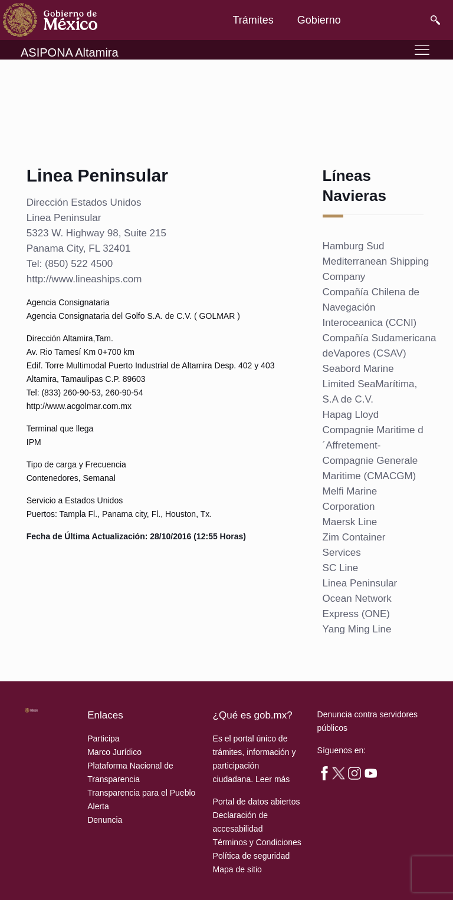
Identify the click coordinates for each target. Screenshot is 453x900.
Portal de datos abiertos (256, 801)
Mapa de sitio (237, 869)
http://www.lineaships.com (84, 279)
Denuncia (104, 820)
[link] (50, 20)
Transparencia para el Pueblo (141, 792)
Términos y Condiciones (257, 842)
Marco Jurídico (114, 752)
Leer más (272, 779)
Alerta (98, 806)
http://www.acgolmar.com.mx (79, 406)
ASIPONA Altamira (70, 52)
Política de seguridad (251, 856)
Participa (103, 738)
